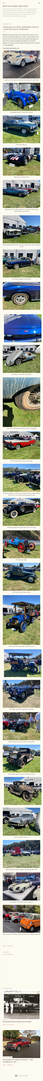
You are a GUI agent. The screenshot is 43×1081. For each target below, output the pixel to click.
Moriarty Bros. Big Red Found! (17, 1022)
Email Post (9, 946)
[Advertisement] (21, 971)
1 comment (10, 1064)
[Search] (39, 2)
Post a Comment (8, 954)
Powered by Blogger (21, 1076)
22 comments (10, 1024)
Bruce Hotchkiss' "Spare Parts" (15, 6)
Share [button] (4, 946)
